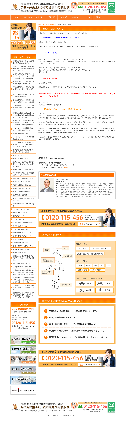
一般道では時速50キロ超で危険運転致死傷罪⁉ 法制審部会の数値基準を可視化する (23, 68)
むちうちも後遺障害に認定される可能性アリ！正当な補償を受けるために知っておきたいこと (23, 144)
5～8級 (88, 265)
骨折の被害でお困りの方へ (21, 263)
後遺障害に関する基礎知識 (21, 181)
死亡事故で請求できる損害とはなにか (23, 205)
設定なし (100, 270)
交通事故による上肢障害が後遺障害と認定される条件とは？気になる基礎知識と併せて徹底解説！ (23, 295)
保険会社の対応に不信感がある (23, 169)
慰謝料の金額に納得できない (22, 185)
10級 (101, 265)
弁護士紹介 (40, 17)
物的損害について (18, 216)
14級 (92, 270)
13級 (86, 270)
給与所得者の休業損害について (23, 229)
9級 (95, 265)
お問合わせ (98, 17)
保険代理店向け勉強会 (20, 195)
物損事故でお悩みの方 (20, 212)
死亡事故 (82, 248)
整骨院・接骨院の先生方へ (21, 188)
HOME (16, 17)
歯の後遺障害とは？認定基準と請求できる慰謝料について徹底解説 (23, 101)
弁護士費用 (52, 17)
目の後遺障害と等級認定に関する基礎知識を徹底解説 (23, 95)
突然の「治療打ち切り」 (21, 219)
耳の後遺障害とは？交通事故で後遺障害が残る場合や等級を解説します (23, 89)
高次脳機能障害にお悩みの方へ (23, 267)
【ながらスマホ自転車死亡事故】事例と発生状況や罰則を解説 (23, 129)
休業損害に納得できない (21, 158)
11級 (108, 265)
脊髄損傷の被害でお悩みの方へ (23, 232)
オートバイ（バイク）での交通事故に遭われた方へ (23, 138)
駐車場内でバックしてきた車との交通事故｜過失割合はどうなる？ (23, 82)
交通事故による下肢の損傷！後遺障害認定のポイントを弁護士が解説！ (23, 287)
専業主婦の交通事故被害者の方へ (23, 178)
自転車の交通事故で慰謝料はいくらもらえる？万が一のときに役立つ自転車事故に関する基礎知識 (23, 76)
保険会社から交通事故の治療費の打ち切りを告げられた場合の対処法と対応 (23, 164)
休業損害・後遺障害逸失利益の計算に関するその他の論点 (23, 151)
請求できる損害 (18, 239)
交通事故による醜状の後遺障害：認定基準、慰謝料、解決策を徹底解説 (23, 258)
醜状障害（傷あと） (100, 248)
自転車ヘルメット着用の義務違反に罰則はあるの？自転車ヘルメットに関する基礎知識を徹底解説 (23, 122)
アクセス (87, 17)
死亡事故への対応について (21, 209)
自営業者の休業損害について (22, 236)
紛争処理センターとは (20, 226)
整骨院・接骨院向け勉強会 (21, 191)
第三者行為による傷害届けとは (23, 222)
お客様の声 (63, 17)
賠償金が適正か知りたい (21, 242)
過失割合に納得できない (21, 249)
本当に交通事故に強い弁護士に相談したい (23, 199)
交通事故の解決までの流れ (21, 133)
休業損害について (18, 155)
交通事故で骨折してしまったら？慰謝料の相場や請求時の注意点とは (23, 107)
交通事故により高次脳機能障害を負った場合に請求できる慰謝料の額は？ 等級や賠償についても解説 (24, 272)
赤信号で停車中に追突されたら (23, 246)
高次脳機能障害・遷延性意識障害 (90, 254)
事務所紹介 (28, 17)
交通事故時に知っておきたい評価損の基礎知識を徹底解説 (23, 62)
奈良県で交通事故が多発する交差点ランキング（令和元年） (23, 174)
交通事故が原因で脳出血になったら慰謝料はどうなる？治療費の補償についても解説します (23, 115)
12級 (79, 270)
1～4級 (80, 265)
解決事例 (75, 17)
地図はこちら (68, 167)
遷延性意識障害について (21, 252)
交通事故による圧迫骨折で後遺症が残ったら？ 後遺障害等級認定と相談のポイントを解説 (23, 280)
